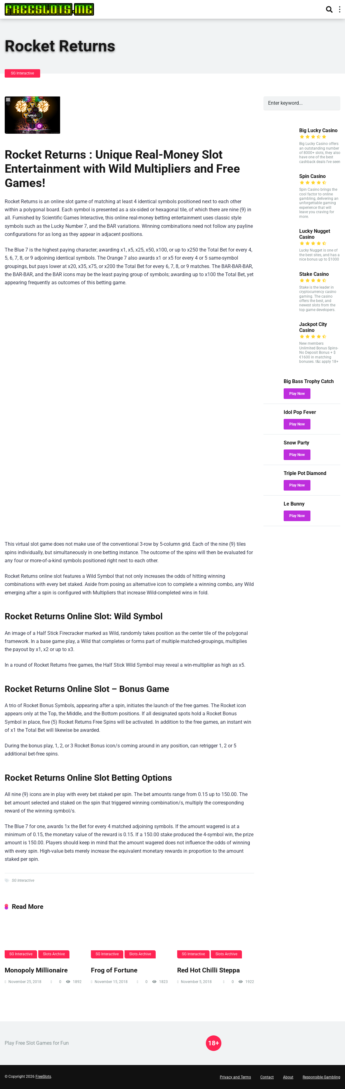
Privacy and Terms (235, 1077)
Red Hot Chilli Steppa (208, 970)
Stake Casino (314, 274)
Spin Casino (312, 176)
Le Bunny (294, 504)
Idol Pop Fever (300, 412)
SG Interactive (22, 73)
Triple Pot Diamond (305, 473)
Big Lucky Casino (318, 130)
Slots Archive (54, 954)
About (288, 1077)
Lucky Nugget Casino (314, 234)
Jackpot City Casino (313, 327)
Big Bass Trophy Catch (309, 381)
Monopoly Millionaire (36, 970)
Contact (267, 1077)
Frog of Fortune (114, 970)
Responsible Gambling (321, 1077)
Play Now (297, 393)
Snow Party (296, 443)
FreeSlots (43, 1076)
